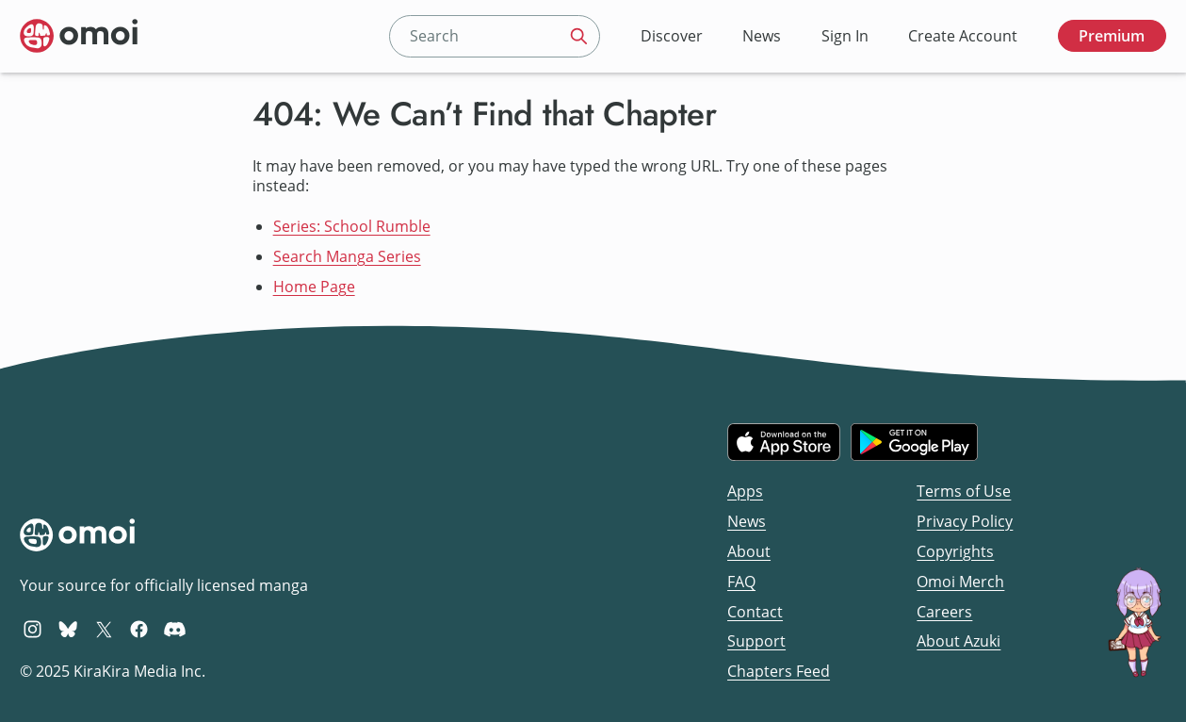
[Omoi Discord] (174, 628)
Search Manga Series (347, 256)
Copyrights (955, 551)
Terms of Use (964, 491)
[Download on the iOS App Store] (783, 442)
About (749, 551)
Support (756, 641)
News (761, 35)
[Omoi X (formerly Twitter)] (104, 628)
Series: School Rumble (352, 226)
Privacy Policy (965, 521)
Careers (944, 611)
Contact (755, 611)
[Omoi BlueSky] (68, 628)
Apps (745, 491)
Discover (672, 35)
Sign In (845, 35)
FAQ (741, 581)
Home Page (314, 286)
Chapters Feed (778, 671)
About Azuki (958, 641)
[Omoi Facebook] (139, 628)
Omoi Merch (960, 581)
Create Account (962, 35)
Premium (1112, 35)
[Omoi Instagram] (32, 628)
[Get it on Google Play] (914, 442)
